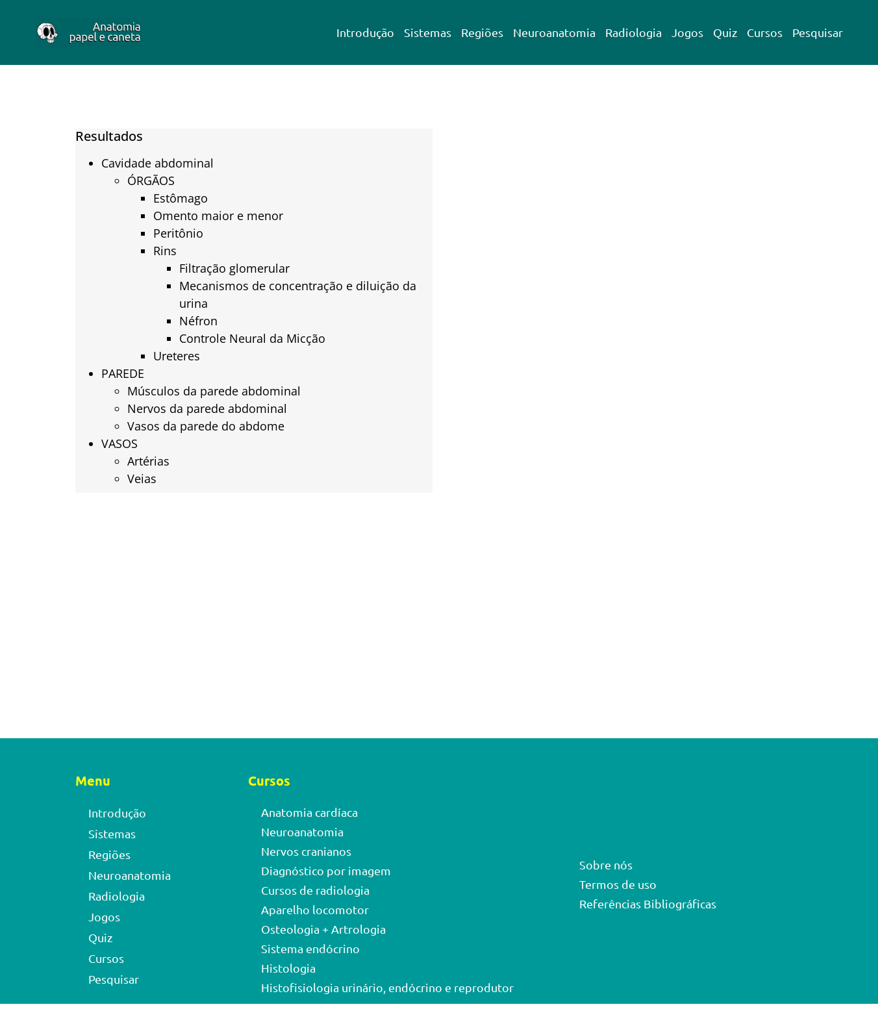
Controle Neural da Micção (252, 338)
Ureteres (176, 356)
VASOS (119, 443)
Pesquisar (817, 32)
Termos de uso (618, 884)
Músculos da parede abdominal (214, 391)
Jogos (687, 32)
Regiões (482, 32)
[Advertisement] (624, 283)
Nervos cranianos (306, 851)
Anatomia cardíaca (309, 812)
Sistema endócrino (310, 948)
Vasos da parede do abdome (205, 426)
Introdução (365, 32)
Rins (165, 250)
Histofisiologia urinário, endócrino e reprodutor (387, 987)
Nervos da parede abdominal (207, 408)
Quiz (725, 32)
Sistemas (427, 32)
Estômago (180, 198)
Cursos (765, 32)
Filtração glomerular (234, 268)
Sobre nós (606, 864)
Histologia (288, 968)
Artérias (148, 461)
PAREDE (122, 373)
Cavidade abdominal (157, 163)
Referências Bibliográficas (647, 903)
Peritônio (178, 233)
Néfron (198, 321)
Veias (142, 478)
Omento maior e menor (218, 215)
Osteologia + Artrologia (323, 929)
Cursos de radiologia (315, 890)
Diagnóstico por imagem (326, 870)
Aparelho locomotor (315, 909)
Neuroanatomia (554, 32)
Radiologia (633, 32)
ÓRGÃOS (151, 180)
